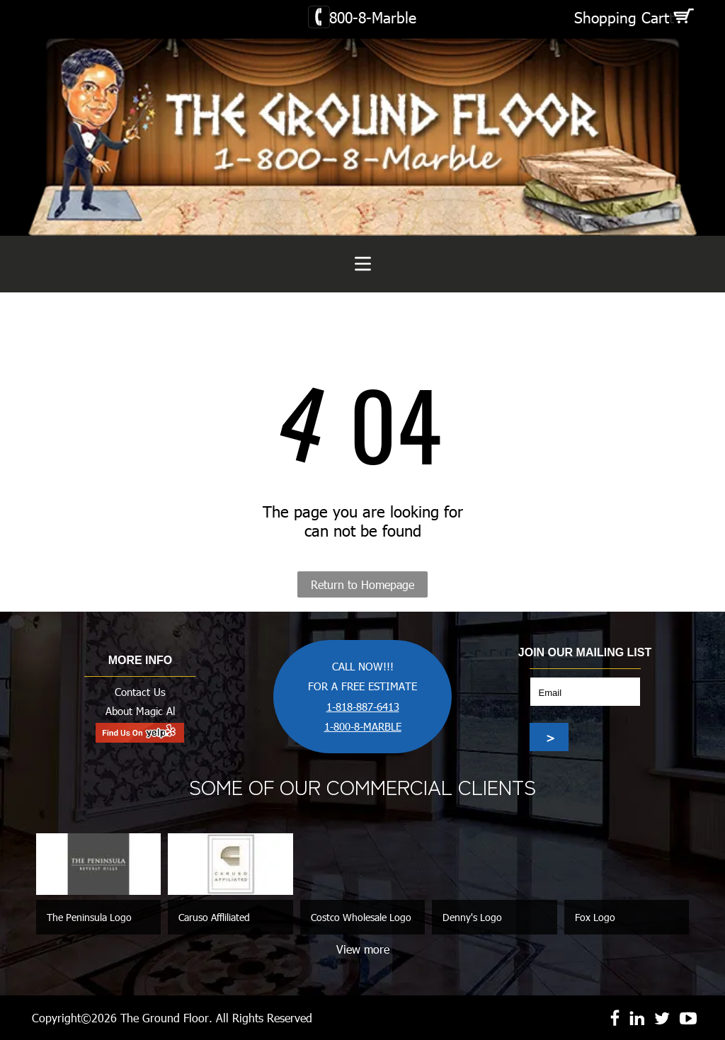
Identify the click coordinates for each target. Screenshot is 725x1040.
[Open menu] (363, 264)
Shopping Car (619, 16)
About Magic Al (140, 711)
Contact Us (140, 692)
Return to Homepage (362, 584)
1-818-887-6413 (362, 706)
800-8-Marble (372, 16)
